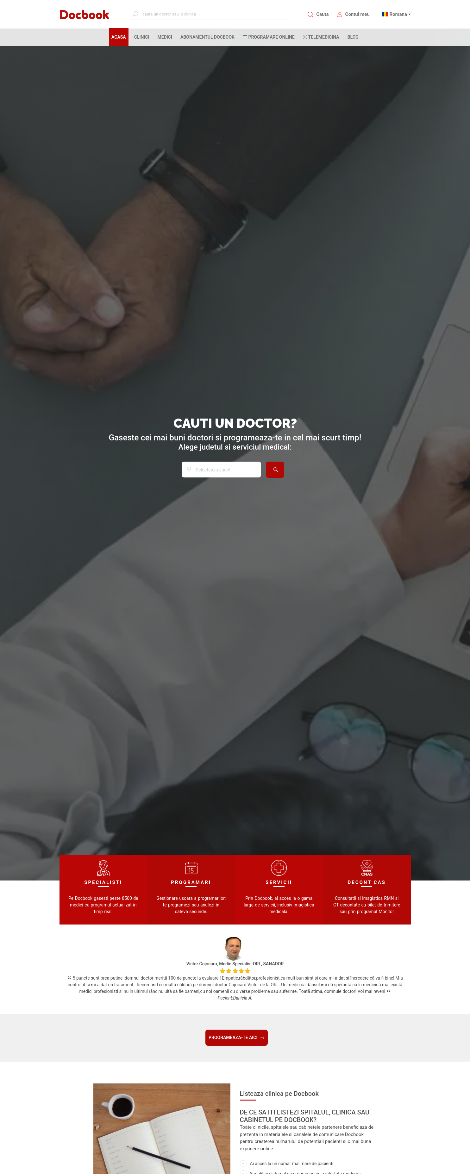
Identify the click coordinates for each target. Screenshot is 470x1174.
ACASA (119, 37)
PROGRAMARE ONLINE (269, 37)
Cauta (322, 14)
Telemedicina (321, 37)
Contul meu (357, 14)
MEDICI (165, 37)
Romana (398, 14)
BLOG (353, 37)
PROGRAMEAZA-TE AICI (237, 1037)
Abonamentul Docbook (207, 37)
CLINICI (141, 37)
